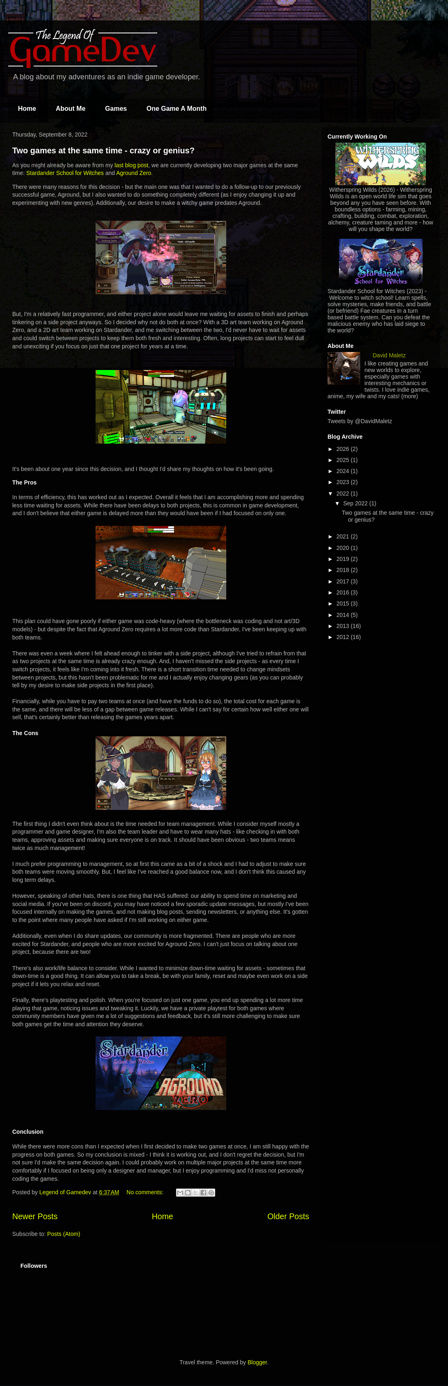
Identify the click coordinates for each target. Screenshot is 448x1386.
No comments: (146, 1192)
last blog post (132, 165)
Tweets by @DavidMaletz (360, 421)
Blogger (257, 1362)
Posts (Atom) (63, 1234)
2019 (344, 559)
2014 (344, 615)
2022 (344, 493)
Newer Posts (35, 1216)
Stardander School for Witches (65, 173)
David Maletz (389, 355)
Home (27, 108)
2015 (344, 603)
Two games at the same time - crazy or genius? (103, 150)
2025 (344, 460)
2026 (344, 449)
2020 (344, 548)
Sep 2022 (356, 503)
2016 (344, 592)
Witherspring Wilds (353, 189)
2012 (344, 637)
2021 (344, 536)
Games (116, 108)
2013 (344, 626)
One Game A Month (177, 108)
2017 (344, 581)
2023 (344, 482)
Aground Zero (133, 173)
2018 (344, 570)
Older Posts (288, 1216)
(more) (409, 396)
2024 (344, 471)
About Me (70, 108)
